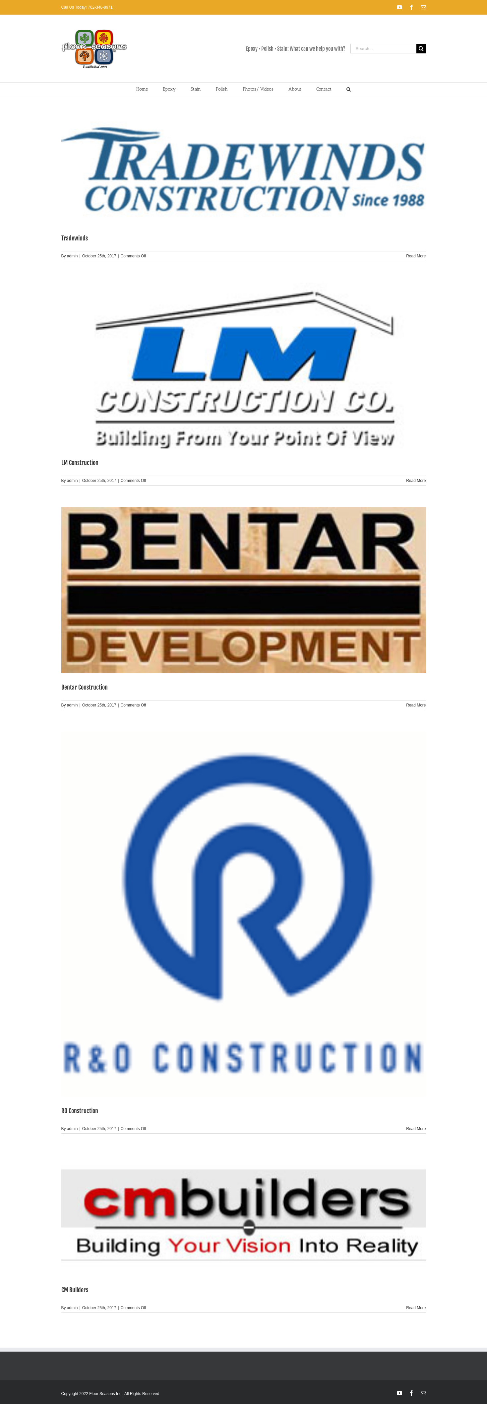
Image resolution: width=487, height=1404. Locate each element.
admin (72, 256)
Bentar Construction (84, 687)
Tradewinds (74, 238)
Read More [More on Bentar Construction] (416, 705)
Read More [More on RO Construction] (416, 1128)
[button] (348, 89)
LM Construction (79, 462)
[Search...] (383, 48)
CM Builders (74, 1290)
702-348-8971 (100, 7)
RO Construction (79, 1110)
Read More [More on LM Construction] (416, 480)
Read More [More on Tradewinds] (416, 256)
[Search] (421, 48)
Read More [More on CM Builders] (416, 1307)
